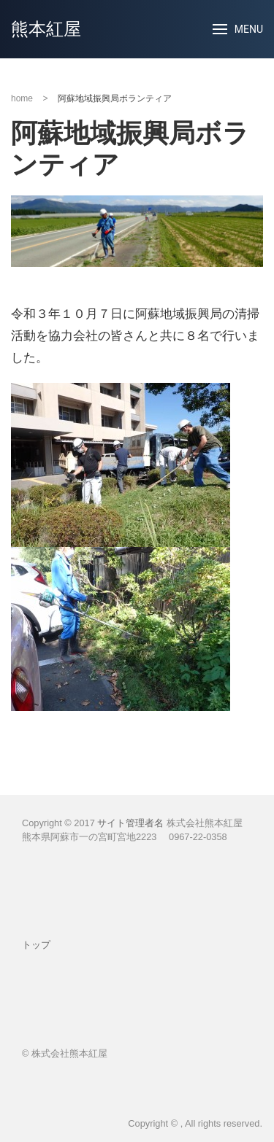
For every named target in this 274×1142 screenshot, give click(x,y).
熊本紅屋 (46, 29)
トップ (36, 944)
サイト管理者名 (130, 822)
